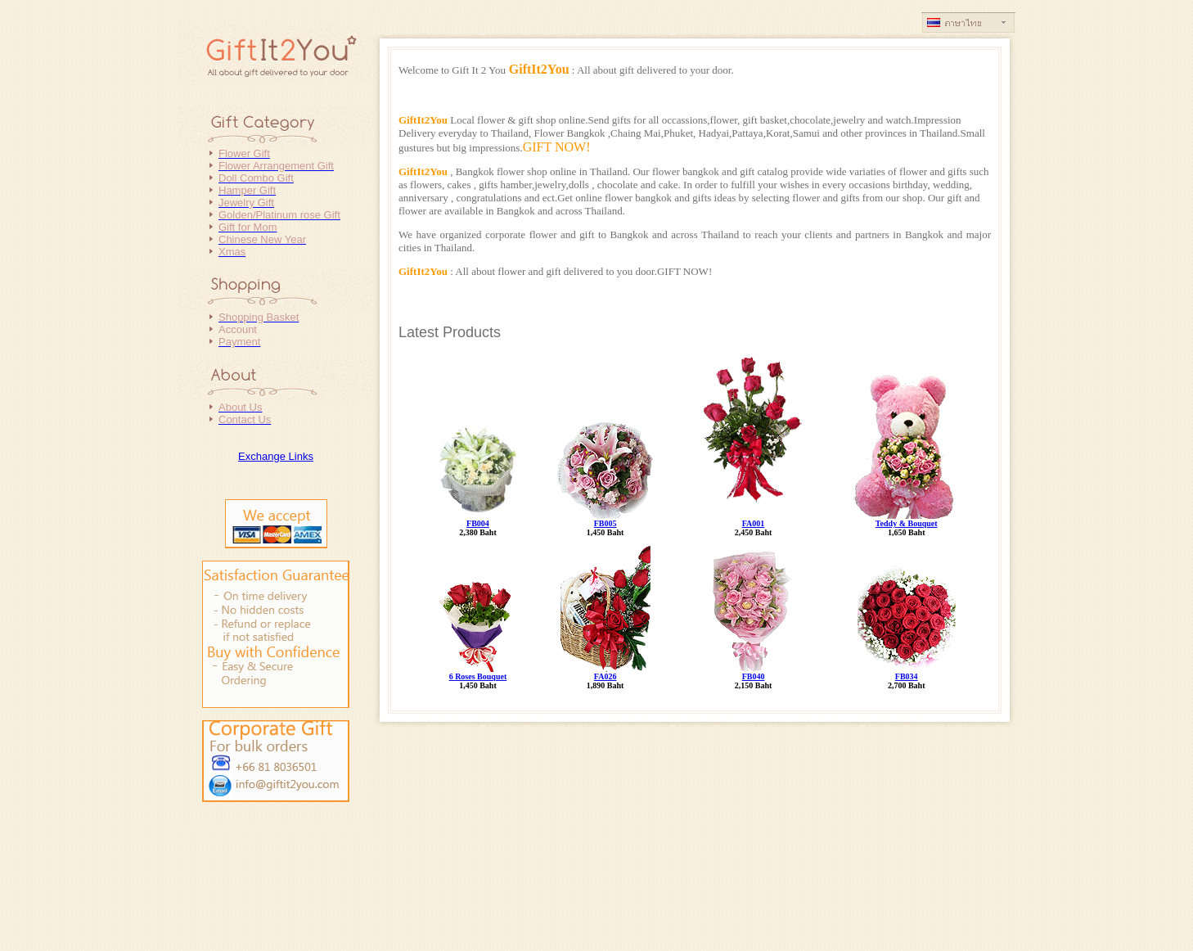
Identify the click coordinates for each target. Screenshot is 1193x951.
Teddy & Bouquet (907, 523)
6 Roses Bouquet (478, 676)
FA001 (753, 523)
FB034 (906, 676)
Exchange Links (275, 456)
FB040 (753, 676)
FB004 (477, 523)
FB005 (605, 523)
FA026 (605, 676)
